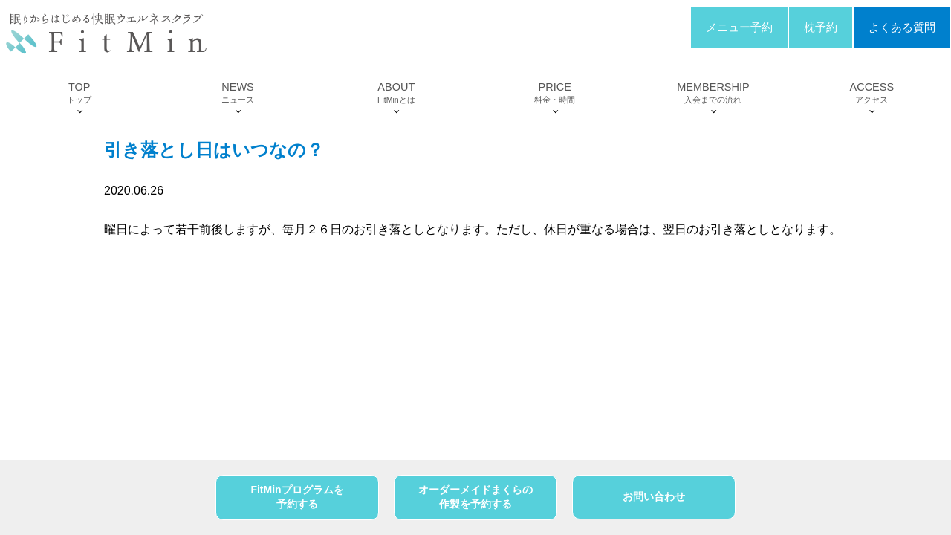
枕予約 (820, 27)
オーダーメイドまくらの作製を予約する (475, 497)
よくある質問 (902, 27)
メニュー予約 (739, 27)
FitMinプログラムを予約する (296, 497)
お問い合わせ (654, 496)
